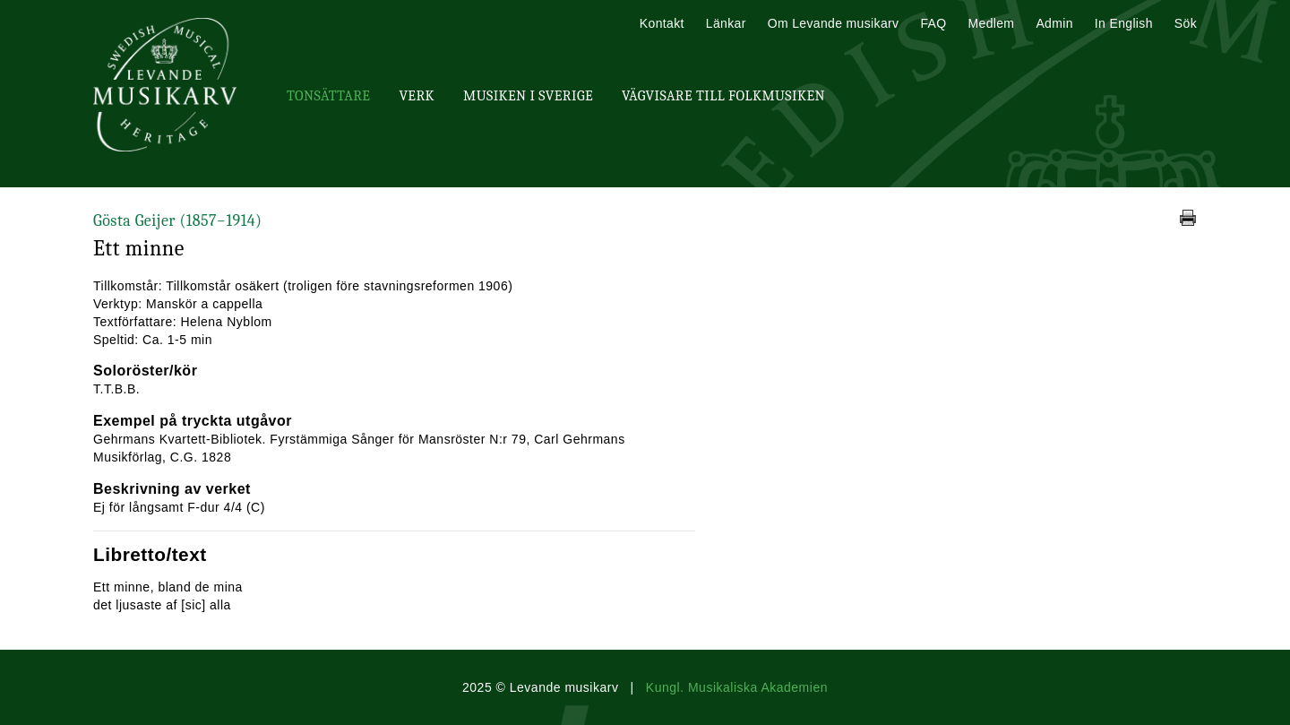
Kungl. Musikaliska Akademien (737, 687)
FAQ (933, 23)
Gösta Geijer (177, 220)
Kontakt (662, 23)
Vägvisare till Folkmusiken (723, 96)
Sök (1185, 23)
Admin (1054, 23)
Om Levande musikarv (833, 23)
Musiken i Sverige (528, 96)
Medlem (991, 23)
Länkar (726, 23)
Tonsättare (328, 96)
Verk (416, 96)
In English (1124, 23)
